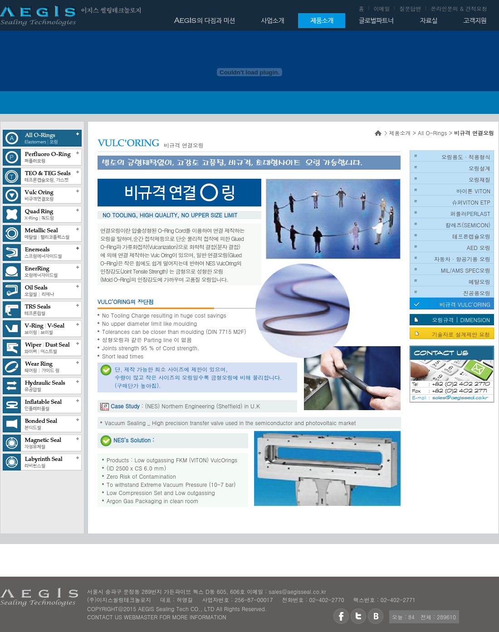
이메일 (381, 8)
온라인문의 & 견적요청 (459, 8)
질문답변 (410, 8)
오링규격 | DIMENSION (461, 319)
